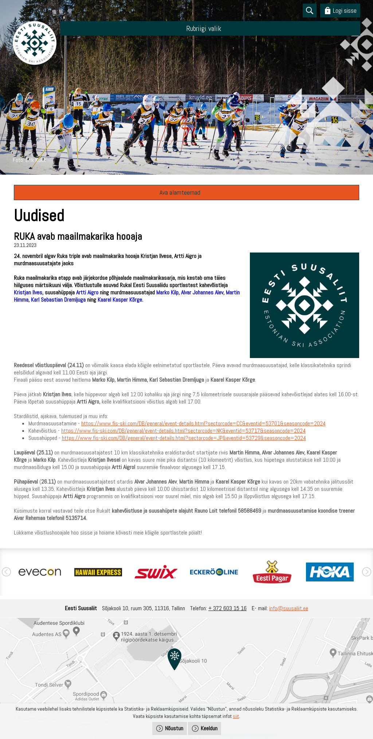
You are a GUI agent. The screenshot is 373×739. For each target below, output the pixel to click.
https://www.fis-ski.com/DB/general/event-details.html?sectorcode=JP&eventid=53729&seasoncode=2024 (184, 438)
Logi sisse (345, 10)
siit (236, 716)
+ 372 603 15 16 (227, 608)
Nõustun (174, 728)
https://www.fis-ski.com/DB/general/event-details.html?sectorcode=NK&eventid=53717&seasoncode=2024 (183, 430)
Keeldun (209, 728)
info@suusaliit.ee (288, 608)
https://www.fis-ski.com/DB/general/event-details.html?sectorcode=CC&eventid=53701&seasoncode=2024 (203, 423)
